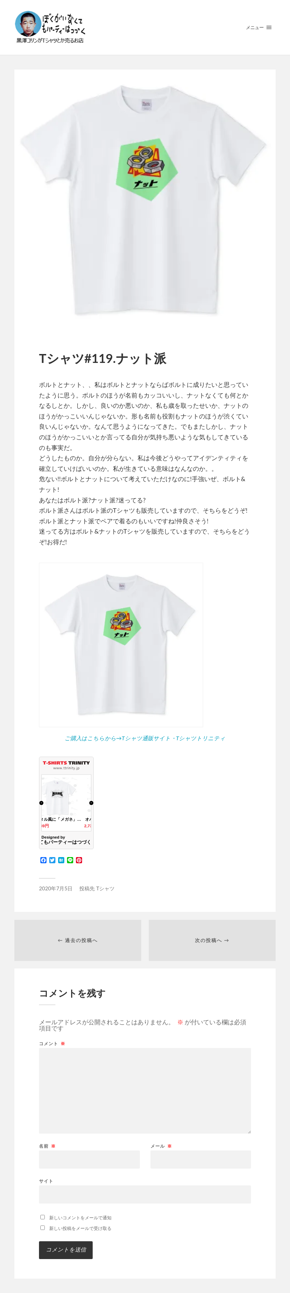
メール (161, 1146)
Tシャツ (105, 888)
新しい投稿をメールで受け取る (80, 1228)
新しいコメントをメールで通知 (80, 1217)
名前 (47, 1146)
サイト (46, 1180)
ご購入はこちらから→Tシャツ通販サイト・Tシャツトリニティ (145, 738)
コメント (52, 1043)
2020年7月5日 (55, 888)
